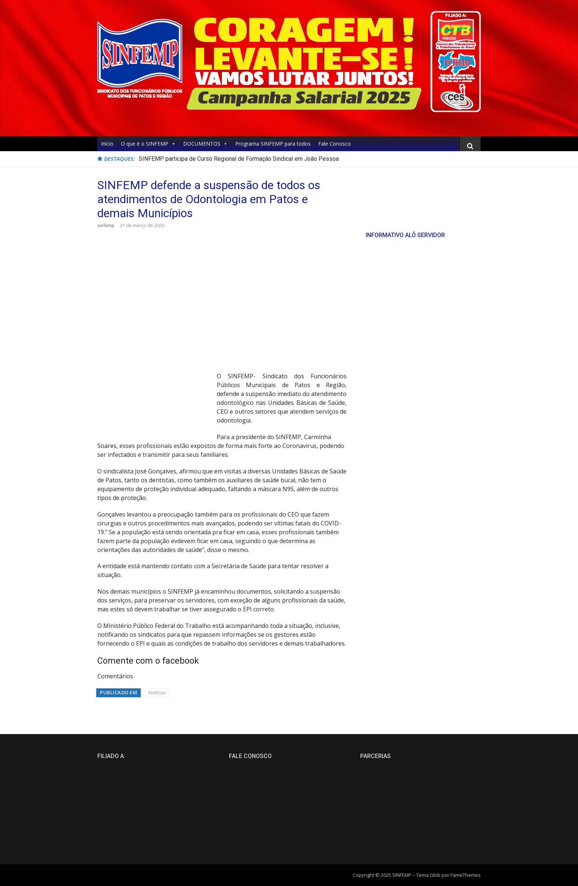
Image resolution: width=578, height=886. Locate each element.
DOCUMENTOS (205, 143)
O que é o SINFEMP (148, 143)
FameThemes (465, 875)
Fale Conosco (334, 143)
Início (107, 143)
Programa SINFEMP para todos (273, 143)
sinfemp (105, 225)
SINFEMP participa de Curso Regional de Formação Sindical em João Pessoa (239, 158)
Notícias (157, 692)
